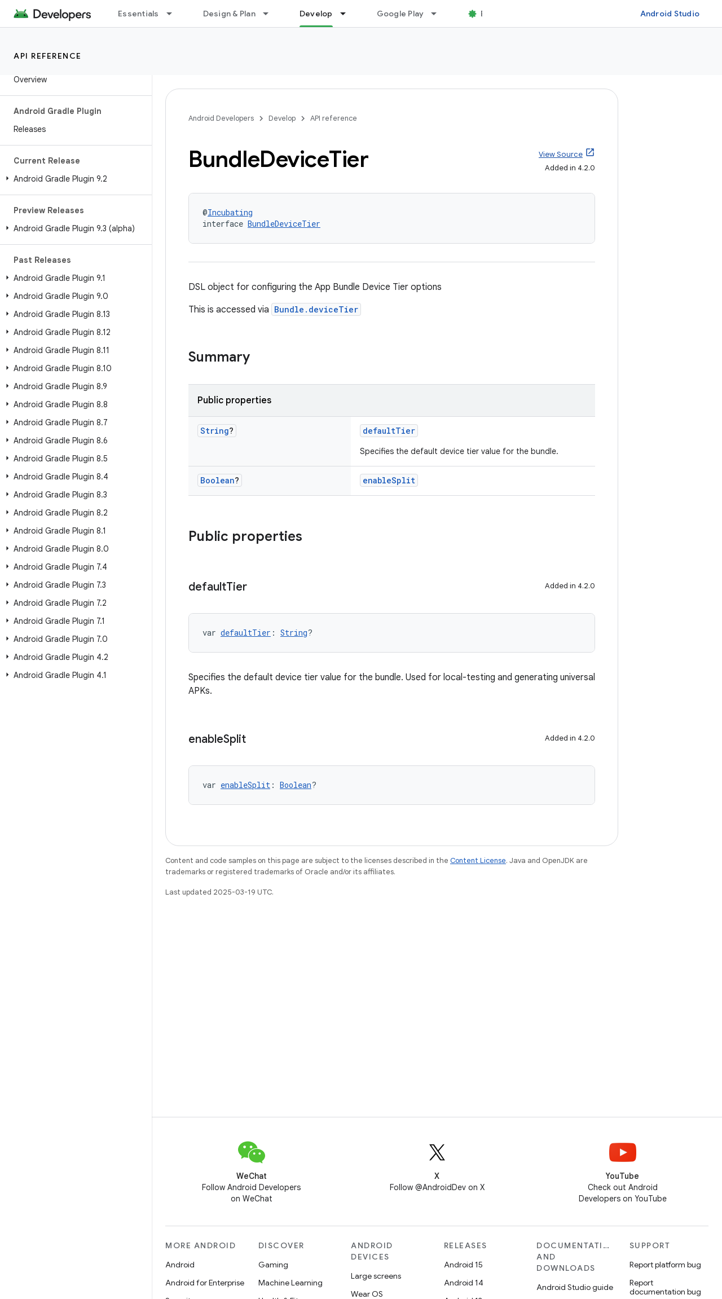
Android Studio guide (574, 1287)
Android (180, 1265)
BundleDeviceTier (284, 223)
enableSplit (389, 480)
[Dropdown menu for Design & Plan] (271, 13)
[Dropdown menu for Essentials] (174, 13)
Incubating (230, 212)
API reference (48, 56)
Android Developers (221, 118)
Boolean (217, 480)
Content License (478, 860)
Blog (489, 13)
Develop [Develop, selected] (316, 13)
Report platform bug (665, 1265)
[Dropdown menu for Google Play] (439, 13)
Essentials (138, 13)
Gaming (273, 1265)
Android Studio (670, 13)
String (214, 430)
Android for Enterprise (204, 1283)
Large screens (376, 1276)
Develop (282, 118)
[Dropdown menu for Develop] (348, 13)
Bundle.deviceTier (316, 309)
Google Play (400, 13)
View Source (561, 154)
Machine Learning (290, 1283)
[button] (73, 179)
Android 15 (463, 1265)
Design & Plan (229, 13)
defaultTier (389, 430)
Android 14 (463, 1283)
